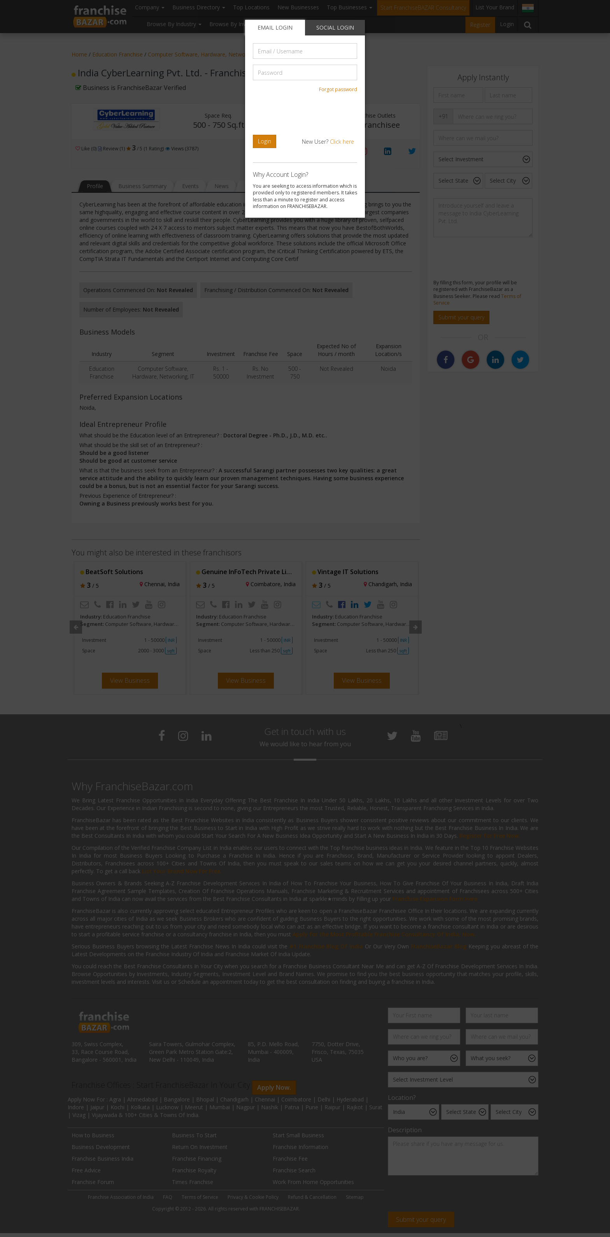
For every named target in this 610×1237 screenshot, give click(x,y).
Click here (342, 141)
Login (264, 141)
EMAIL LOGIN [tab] (275, 27)
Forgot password (338, 89)
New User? (328, 141)
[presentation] (306, 113)
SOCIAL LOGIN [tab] (335, 27)
